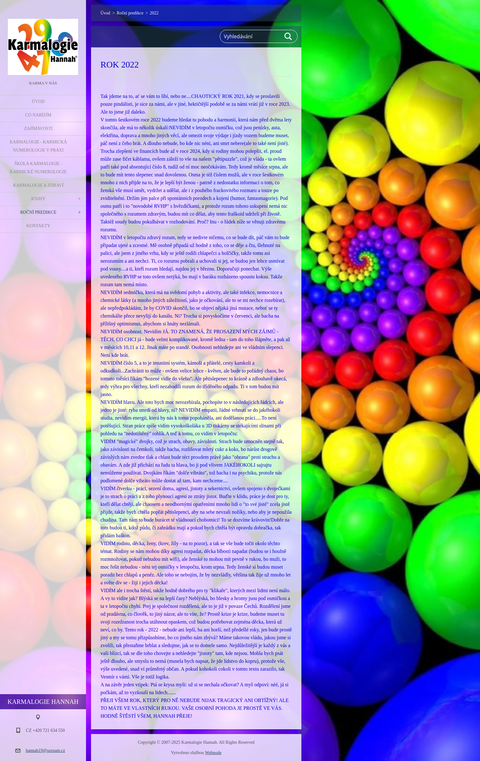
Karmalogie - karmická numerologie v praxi (38, 146)
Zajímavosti (38, 128)
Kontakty (38, 225)
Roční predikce (38, 212)
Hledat (288, 36)
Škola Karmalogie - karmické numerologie (38, 167)
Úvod (38, 101)
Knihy (38, 198)
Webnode (213, 752)
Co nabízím (38, 115)
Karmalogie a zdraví (38, 185)
